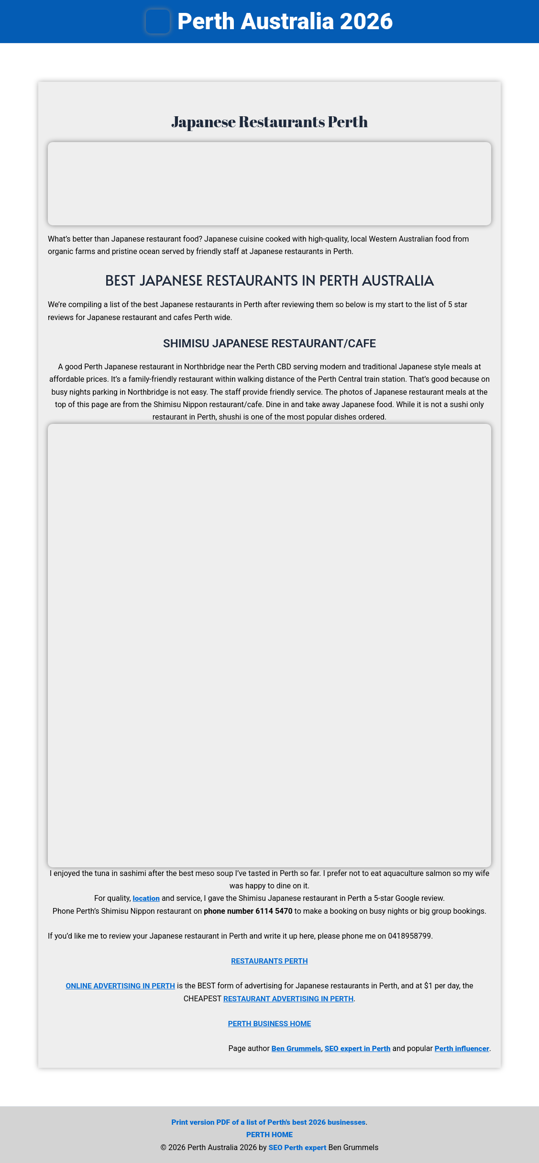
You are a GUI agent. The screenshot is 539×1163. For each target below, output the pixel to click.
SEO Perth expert (298, 1146)
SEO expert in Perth (355, 1047)
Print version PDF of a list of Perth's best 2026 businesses (268, 1121)
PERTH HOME (269, 1134)
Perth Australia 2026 (285, 21)
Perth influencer (461, 1047)
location (146, 898)
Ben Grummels (292, 1047)
